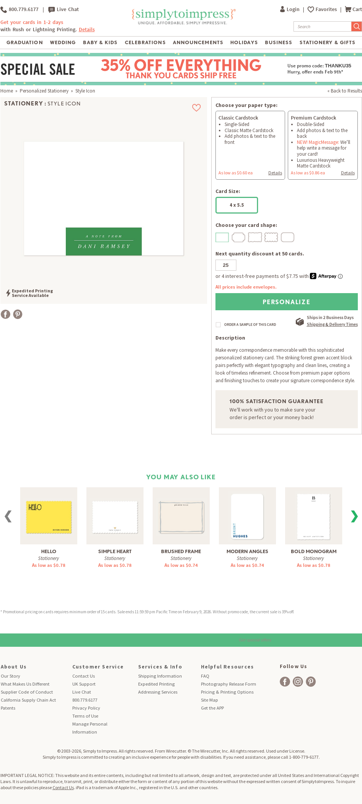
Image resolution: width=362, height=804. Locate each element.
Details (87, 29)
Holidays (244, 42)
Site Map (209, 700)
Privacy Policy (86, 708)
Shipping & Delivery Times (332, 324)
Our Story (10, 676)
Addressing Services (157, 692)
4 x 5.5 (237, 205)
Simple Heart (115, 551)
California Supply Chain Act (28, 700)
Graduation (24, 42)
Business (278, 42)
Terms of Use (85, 716)
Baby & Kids (100, 42)
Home (6, 91)
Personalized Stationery (44, 91)
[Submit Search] (356, 26)
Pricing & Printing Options (227, 692)
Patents (8, 708)
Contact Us (83, 676)
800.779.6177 (19, 9)
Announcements (198, 42)
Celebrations (145, 42)
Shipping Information (160, 676)
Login (290, 9)
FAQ (205, 676)
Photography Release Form (228, 684)
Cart (353, 9)
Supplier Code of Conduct (27, 692)
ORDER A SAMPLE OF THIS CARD (250, 324)
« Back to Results (344, 91)
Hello (48, 551)
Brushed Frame (181, 551)
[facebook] (285, 681)
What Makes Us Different (25, 684)
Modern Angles (247, 551)
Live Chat (63, 9)
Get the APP (212, 708)
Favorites (327, 9)
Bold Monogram (313, 551)
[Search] (322, 26)
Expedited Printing (156, 684)
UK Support (84, 684)
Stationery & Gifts (328, 42)
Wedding (63, 42)
